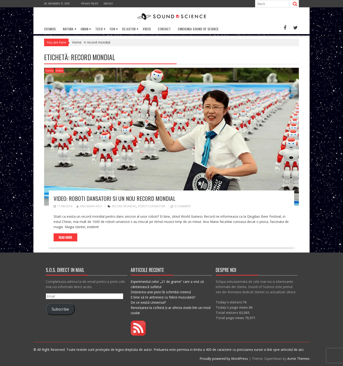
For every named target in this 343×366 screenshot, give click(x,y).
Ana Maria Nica (89, 206)
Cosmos (50, 28)
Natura (68, 28)
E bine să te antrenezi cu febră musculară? (163, 297)
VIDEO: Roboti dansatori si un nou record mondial (114, 198)
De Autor (129, 28)
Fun (112, 28)
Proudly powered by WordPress (224, 358)
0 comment (182, 206)
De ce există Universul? (148, 302)
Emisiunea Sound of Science (198, 28)
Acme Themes (298, 358)
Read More (65, 237)
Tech (99, 28)
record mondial (124, 206)
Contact (108, 3)
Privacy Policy (89, 3)
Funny (49, 70)
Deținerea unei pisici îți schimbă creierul (161, 292)
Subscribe (60, 309)
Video (147, 28)
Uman (84, 28)
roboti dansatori (151, 206)
